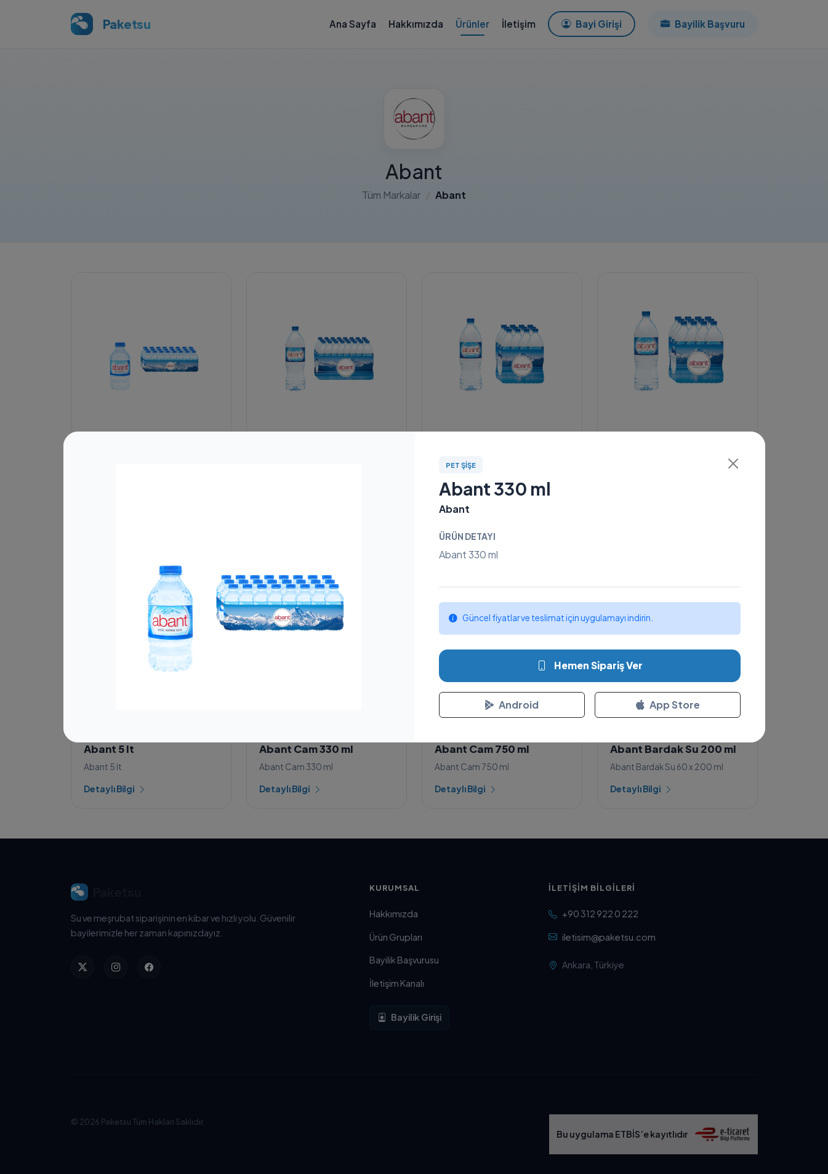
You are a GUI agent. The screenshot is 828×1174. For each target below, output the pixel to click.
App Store (667, 704)
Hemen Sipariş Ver (590, 665)
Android (511, 704)
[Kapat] (733, 463)
